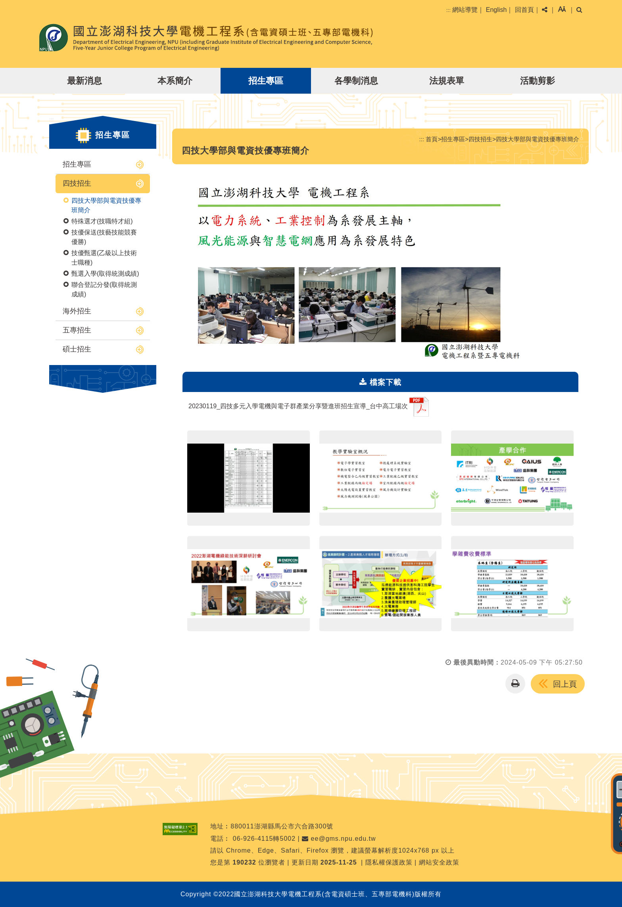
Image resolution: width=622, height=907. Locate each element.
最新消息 (84, 81)
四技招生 (77, 183)
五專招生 (77, 330)
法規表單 (446, 81)
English (496, 9)
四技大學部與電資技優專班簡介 (106, 205)
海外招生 (77, 311)
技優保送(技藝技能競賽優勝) (104, 237)
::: (448, 10)
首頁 (432, 139)
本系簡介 (174, 81)
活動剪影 (537, 81)
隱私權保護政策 (389, 862)
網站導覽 (465, 9)
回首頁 (524, 9)
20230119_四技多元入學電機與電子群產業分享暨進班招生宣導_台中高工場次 (308, 407)
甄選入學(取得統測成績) (105, 273)
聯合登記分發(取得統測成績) (104, 289)
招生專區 (265, 81)
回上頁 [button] (565, 684)
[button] (561, 10)
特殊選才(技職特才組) (102, 221)
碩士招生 (77, 349)
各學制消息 (356, 81)
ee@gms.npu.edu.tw (339, 838)
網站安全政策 (439, 862)
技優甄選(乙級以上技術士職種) (104, 258)
